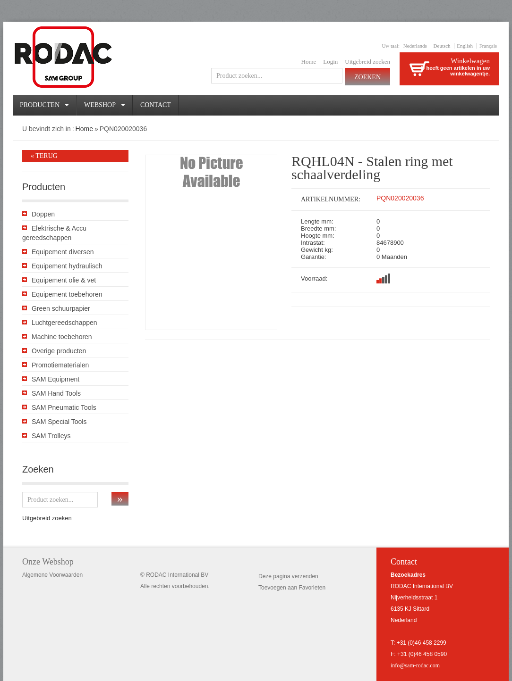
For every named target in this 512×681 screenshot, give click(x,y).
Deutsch (442, 46)
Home (308, 61)
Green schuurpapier (61, 308)
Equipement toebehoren (67, 294)
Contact (155, 104)
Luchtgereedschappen (64, 322)
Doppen (43, 214)
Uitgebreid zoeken (367, 61)
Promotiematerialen (60, 365)
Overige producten (59, 351)
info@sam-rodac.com (415, 665)
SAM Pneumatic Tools (64, 407)
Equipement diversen (63, 252)
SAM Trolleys (51, 436)
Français (488, 46)
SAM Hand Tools (56, 393)
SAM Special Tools (59, 421)
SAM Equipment (55, 379)
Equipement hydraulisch (67, 266)
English (465, 46)
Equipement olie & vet (64, 280)
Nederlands (415, 46)
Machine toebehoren (62, 336)
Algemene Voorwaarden (52, 575)
